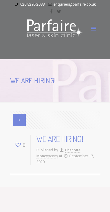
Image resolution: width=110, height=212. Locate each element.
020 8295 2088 (32, 4)
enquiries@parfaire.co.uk (74, 4)
